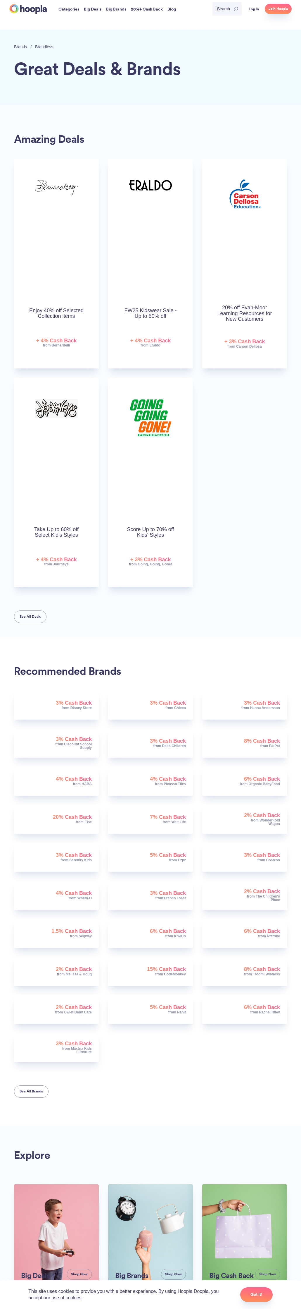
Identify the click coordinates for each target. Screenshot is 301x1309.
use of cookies (66, 1297)
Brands (20, 46)
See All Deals (30, 616)
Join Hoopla (278, 8)
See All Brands (31, 1091)
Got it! (256, 1294)
